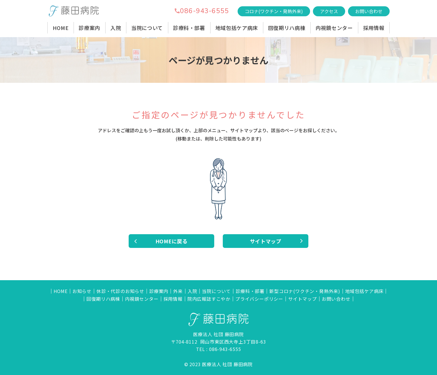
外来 (178, 291)
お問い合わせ (369, 11)
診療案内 (89, 27)
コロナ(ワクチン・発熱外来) (274, 11)
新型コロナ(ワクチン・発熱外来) (304, 291)
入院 (115, 27)
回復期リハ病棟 (286, 27)
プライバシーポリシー (259, 298)
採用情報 (374, 27)
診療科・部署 (189, 27)
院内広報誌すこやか (208, 298)
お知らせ (82, 291)
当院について (147, 27)
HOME (61, 27)
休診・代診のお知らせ (120, 291)
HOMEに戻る (171, 241)
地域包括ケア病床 (236, 27)
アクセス (329, 11)
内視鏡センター (334, 27)
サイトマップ (266, 241)
